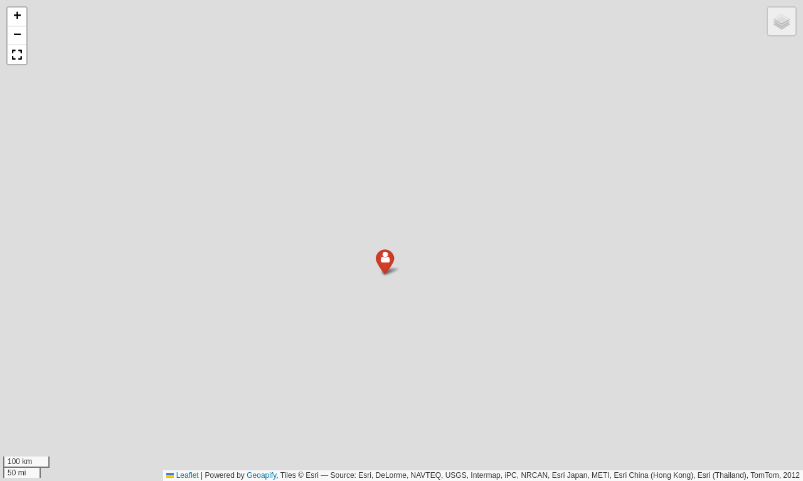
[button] (380, 270)
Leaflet (182, 475)
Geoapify (261, 475)
